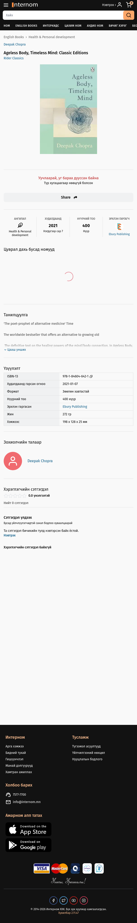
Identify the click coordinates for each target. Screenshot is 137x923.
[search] (128, 15)
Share (69, 197)
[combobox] (68, 15)
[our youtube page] (74, 900)
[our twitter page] (63, 900)
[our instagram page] (84, 900)
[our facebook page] (53, 900)
